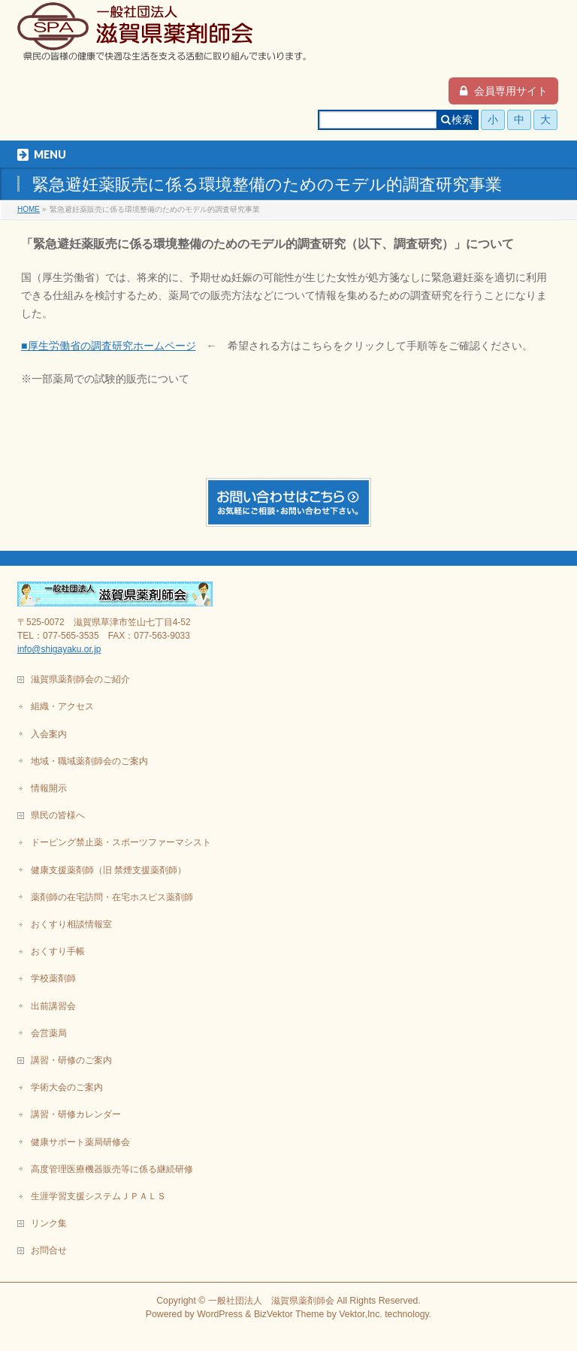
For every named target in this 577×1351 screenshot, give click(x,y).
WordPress (220, 1314)
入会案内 (49, 734)
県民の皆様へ (58, 815)
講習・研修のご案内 (71, 1060)
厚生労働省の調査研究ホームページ (112, 346)
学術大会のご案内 (67, 1087)
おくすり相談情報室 (71, 924)
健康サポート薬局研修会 (80, 1142)
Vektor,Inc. (360, 1314)
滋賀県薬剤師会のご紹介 (80, 679)
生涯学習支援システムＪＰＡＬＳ (98, 1196)
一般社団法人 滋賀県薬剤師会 (271, 1300)
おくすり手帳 (58, 951)
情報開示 (49, 788)
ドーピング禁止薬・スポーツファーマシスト (121, 842)
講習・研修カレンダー (76, 1114)
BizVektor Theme (289, 1314)
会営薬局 (49, 1033)
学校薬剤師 (53, 978)
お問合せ (49, 1250)
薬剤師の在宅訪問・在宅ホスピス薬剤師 (112, 897)
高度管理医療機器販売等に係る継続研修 (112, 1169)
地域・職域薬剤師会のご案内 (89, 761)
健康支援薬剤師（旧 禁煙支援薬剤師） (108, 870)
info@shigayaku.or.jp (59, 649)
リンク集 (49, 1223)
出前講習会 (53, 1006)
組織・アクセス (62, 706)
